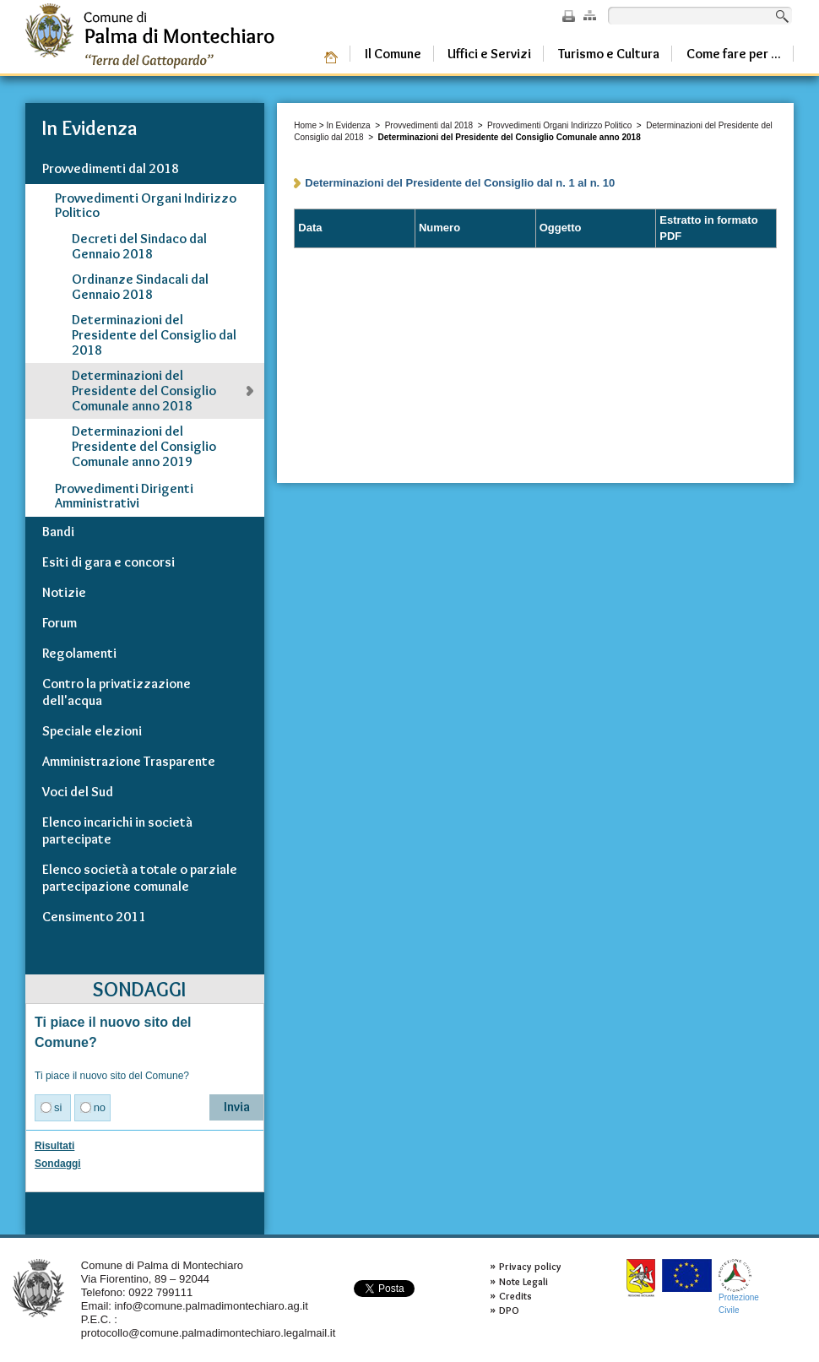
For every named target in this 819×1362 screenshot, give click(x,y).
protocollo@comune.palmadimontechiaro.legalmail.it (208, 1333)
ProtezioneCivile (739, 1286)
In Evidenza (348, 125)
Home (305, 125)
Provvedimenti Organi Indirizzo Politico (559, 125)
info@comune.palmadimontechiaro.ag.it (211, 1306)
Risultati (54, 1146)
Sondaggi (58, 1163)
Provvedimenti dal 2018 (429, 125)
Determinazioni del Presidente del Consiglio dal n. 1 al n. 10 (460, 182)
